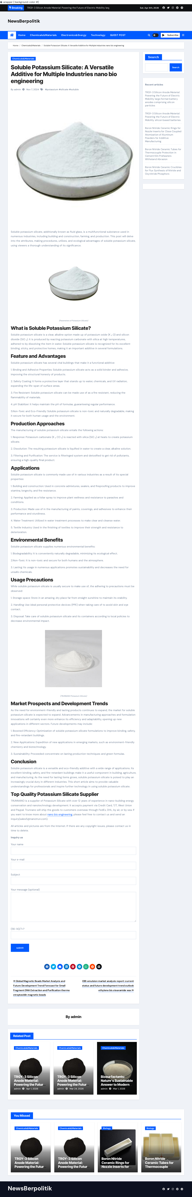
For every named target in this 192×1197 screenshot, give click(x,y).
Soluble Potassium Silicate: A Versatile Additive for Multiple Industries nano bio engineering (64, 74)
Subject (73, 879)
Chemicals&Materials (43, 35)
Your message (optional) (73, 905)
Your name (73, 849)
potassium (52, 89)
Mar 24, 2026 (77, 1088)
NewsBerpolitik (24, 21)
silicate (64, 89)
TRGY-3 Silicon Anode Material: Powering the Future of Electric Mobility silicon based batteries (163, 117)
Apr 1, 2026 (32, 1088)
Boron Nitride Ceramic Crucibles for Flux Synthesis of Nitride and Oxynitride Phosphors (163, 170)
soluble (75, 89)
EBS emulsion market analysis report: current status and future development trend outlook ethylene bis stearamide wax (108, 986)
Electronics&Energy (74, 35)
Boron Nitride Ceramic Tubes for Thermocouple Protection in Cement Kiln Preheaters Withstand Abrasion (163, 154)
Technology (98, 35)
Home (22, 35)
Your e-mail (73, 864)
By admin (16, 89)
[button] (183, 35)
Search (153, 57)
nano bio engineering (59, 814)
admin (76, 1017)
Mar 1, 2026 (119, 1088)
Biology (107, 1127)
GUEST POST (118, 35)
